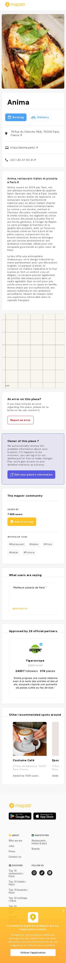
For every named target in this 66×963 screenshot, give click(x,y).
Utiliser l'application (33, 952)
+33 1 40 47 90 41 (23, 160)
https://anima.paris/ (24, 147)
